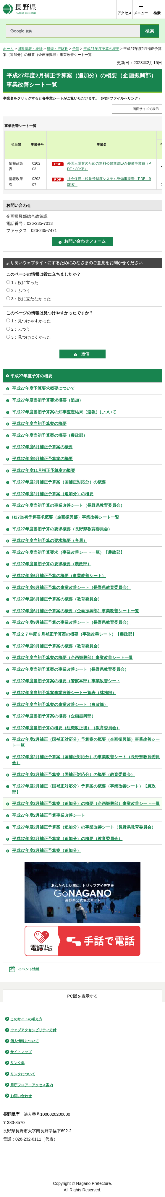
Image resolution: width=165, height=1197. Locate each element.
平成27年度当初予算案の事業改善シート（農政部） (60, 704)
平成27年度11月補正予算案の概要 (43, 470)
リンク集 (17, 1063)
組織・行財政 (57, 49)
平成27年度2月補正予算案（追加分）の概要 (52, 493)
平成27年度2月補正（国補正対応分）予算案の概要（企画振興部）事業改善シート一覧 (86, 742)
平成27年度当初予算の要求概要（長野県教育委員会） (62, 529)
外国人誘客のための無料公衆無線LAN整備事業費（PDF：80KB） (109, 166)
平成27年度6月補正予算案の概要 (42, 446)
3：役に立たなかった (31, 298)
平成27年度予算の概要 (101, 49)
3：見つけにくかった (31, 337)
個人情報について (24, 1041)
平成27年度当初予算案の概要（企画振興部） (54, 716)
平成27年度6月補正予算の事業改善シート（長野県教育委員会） (71, 587)
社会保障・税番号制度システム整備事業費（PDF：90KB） (109, 182)
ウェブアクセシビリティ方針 (33, 1030)
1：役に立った (24, 282)
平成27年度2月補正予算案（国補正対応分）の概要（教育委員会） (73, 774)
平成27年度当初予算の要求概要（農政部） (51, 563)
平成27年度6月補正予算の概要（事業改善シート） (59, 575)
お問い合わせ (21, 1096)
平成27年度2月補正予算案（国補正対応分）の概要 (59, 482)
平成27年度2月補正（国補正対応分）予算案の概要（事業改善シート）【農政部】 (84, 789)
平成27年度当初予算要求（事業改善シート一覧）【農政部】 (68, 552)
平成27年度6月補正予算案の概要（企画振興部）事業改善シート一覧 (75, 610)
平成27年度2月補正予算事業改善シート (48, 815)
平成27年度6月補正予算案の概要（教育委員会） (57, 599)
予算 (75, 49)
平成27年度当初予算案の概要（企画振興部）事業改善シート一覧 (72, 657)
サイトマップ (21, 1052)
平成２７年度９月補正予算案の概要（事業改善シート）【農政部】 (74, 634)
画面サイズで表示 (146, 109)
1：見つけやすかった (31, 321)
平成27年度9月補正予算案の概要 (42, 458)
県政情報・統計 (30, 49)
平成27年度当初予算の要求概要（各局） (49, 540)
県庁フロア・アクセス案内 (31, 1085)
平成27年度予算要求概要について (43, 388)
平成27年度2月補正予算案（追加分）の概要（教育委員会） (67, 838)
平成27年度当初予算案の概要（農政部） (49, 435)
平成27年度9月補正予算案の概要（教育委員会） (57, 646)
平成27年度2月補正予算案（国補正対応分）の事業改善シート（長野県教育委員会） (86, 759)
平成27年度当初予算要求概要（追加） (47, 400)
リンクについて (22, 1074)
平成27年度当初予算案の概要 (39, 423)
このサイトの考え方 (26, 1019)
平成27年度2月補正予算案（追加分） (46, 850)
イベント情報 (28, 969)
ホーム (8, 49)
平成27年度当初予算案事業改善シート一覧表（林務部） (64, 692)
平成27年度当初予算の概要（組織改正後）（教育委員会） (66, 727)
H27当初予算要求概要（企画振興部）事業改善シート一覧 (65, 517)
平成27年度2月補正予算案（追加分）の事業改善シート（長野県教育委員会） (84, 827)
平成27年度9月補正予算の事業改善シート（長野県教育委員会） (71, 622)
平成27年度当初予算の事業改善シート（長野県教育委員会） (68, 505)
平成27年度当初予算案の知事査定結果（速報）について (64, 412)
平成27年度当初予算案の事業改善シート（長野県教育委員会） (70, 669)
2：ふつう (20, 290)
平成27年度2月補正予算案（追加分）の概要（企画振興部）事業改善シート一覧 (86, 803)
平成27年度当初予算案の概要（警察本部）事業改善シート (66, 680)
